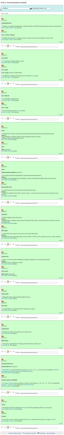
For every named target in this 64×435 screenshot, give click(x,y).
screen (54, 419)
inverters (4, 384)
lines (29, 419)
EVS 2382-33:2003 (7, 180)
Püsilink (60, 42)
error (32, 75)
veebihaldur (52, 433)
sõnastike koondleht (30, 433)
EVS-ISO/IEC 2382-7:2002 (9, 27)
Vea (3, 61)
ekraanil (26, 407)
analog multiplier (9, 383)
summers (10, 384)
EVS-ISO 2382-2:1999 (8, 62)
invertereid (55, 370)
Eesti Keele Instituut (15, 433)
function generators (28, 384)
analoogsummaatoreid (8, 371)
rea (45, 407)
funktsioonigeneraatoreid (25, 371)
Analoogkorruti (6, 370)
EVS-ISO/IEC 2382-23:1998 (9, 409)
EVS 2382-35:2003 (7, 139)
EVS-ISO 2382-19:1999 (8, 372)
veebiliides (43, 433)
